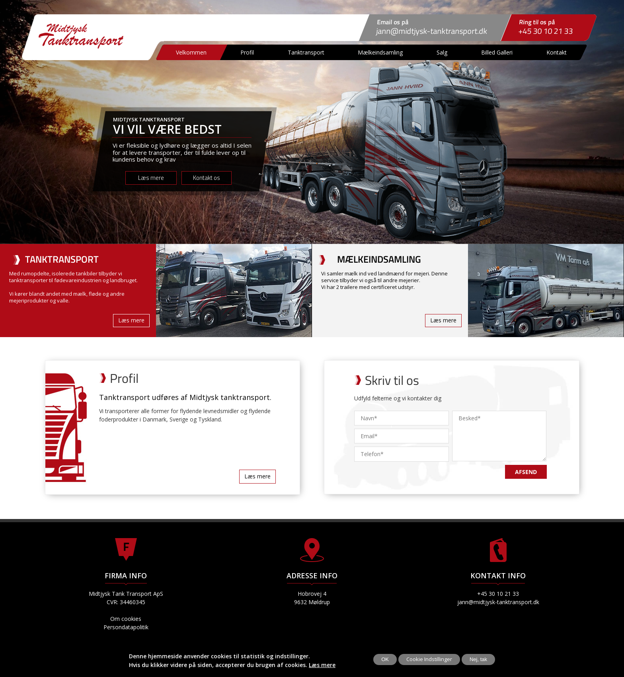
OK (385, 659)
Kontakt (557, 52)
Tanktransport (306, 52)
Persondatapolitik (125, 627)
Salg (442, 52)
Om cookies (125, 618)
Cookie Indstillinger (429, 659)
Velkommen (191, 52)
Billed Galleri (497, 52)
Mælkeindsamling (380, 52)
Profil (247, 52)
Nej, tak (478, 659)
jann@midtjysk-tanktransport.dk (432, 31)
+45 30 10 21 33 (545, 31)
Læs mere (322, 665)
